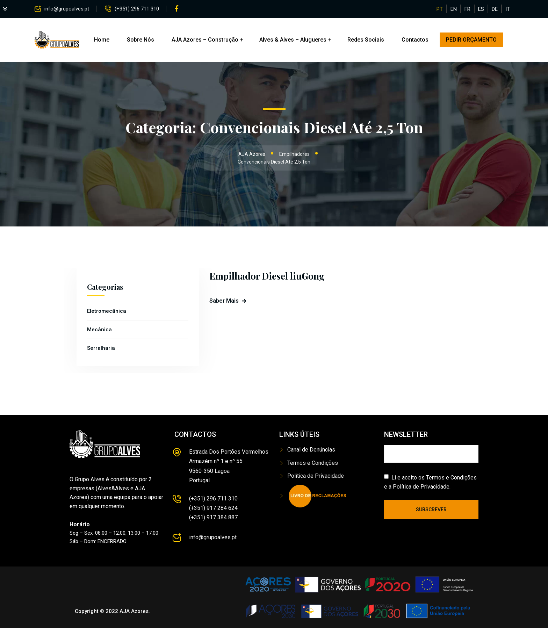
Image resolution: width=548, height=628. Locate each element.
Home (101, 39)
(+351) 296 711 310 (137, 9)
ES (481, 9)
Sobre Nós (140, 39)
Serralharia (101, 348)
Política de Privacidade (315, 475)
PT (440, 9)
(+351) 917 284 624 (213, 508)
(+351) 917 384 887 (213, 517)
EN (453, 9)
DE (495, 9)
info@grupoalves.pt (66, 9)
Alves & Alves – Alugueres (292, 39)
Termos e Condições (312, 463)
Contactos (415, 39)
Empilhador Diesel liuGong (267, 276)
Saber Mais (224, 300)
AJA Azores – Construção (205, 39)
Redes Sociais (365, 39)
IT (507, 9)
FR (467, 9)
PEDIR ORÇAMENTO (471, 39)
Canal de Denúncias (311, 449)
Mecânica (99, 329)
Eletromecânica (106, 311)
